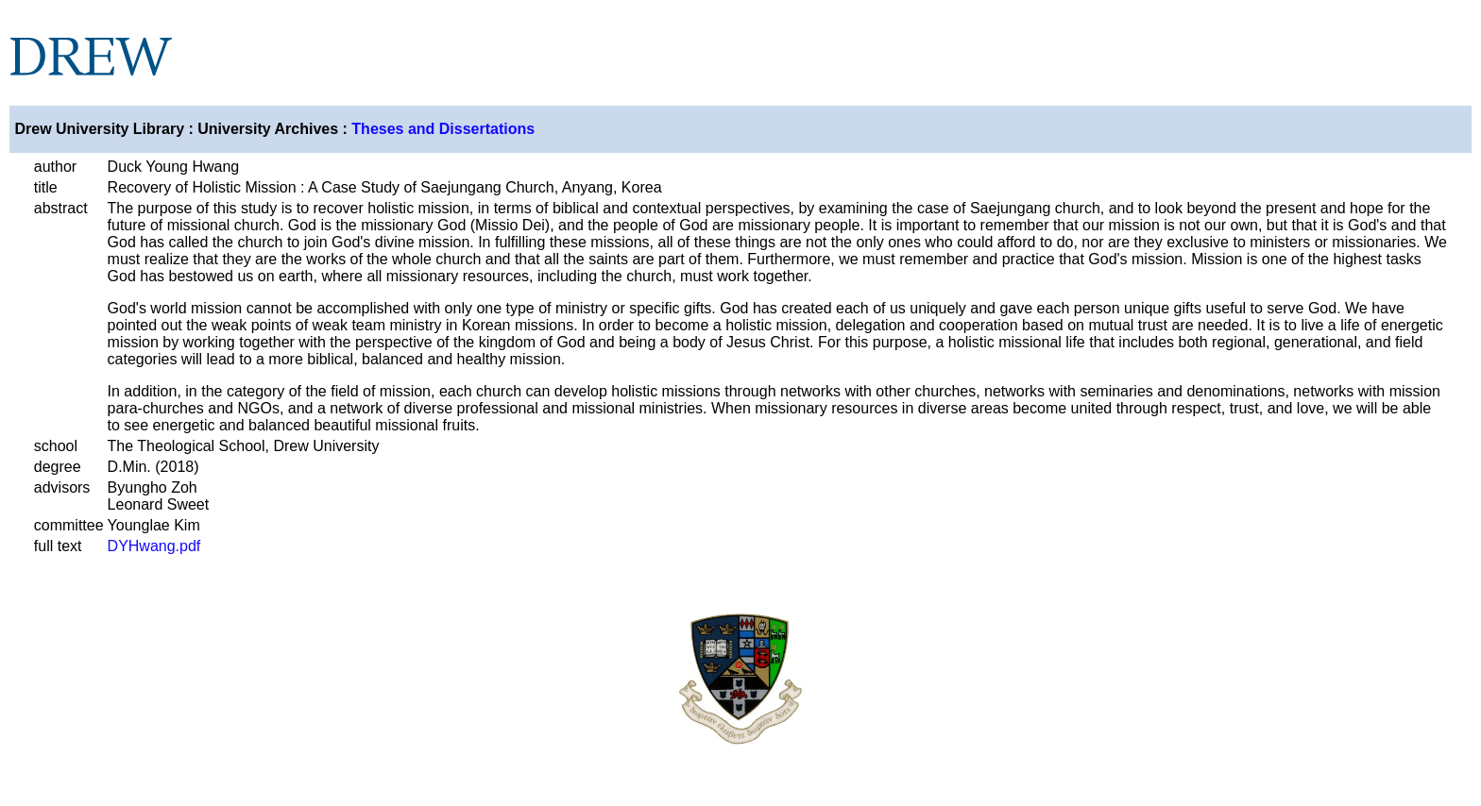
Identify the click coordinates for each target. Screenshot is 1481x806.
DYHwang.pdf (154, 546)
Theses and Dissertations (443, 129)
